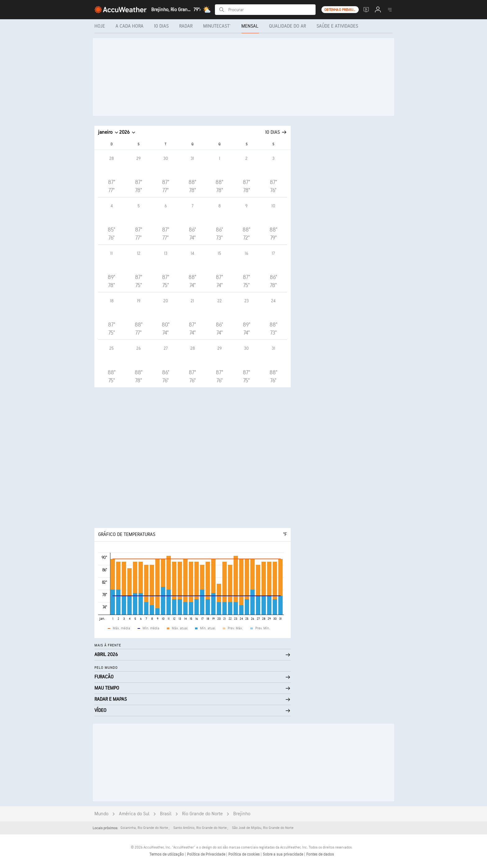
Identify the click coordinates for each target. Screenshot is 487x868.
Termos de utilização (167, 854)
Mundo (101, 814)
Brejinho (241, 814)
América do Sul (134, 814)
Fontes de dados (320, 854)
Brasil (165, 814)
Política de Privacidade (206, 854)
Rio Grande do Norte (202, 814)
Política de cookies (244, 854)
